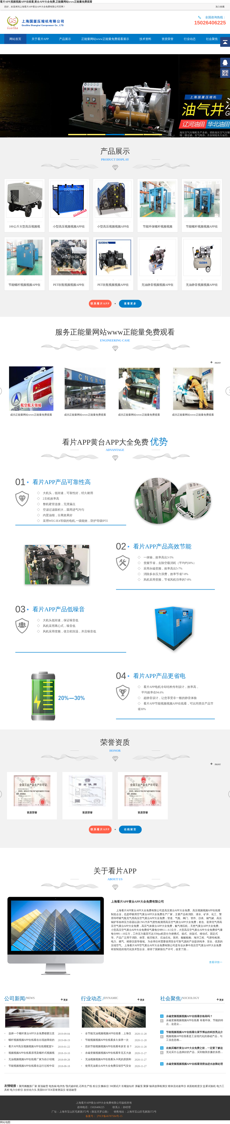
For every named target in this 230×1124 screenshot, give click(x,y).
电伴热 (61, 1086)
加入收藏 (220, 6)
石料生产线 (85, 1086)
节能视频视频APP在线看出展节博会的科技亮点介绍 (194, 1036)
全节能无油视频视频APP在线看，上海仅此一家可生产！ (108, 1033)
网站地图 (5, 1122)
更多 (65, 1000)
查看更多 (130, 303)
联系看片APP (100, 303)
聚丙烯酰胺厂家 (28, 1086)
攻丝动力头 (30, 1089)
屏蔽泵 (139, 1086)
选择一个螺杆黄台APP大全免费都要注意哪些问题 (31, 1033)
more (218, 362)
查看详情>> (215, 962)
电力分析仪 (16, 1089)
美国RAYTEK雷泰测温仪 (51, 1089)
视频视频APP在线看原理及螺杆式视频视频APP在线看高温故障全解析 (31, 1052)
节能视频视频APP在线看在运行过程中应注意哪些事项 (31, 1065)
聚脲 (146, 1086)
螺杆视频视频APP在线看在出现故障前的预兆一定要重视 (31, 1040)
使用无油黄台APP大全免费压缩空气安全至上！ (108, 1065)
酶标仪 (105, 1086)
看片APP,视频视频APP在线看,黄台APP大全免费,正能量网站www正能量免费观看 (46, 1)
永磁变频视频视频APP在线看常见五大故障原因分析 (108, 1052)
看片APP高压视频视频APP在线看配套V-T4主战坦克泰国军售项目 (31, 1046)
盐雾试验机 (209, 1086)
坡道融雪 (71, 1089)
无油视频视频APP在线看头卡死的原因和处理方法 (108, 1059)
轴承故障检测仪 (158, 1086)
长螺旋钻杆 (127, 1086)
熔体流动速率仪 (177, 1086)
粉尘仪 (96, 1086)
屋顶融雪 (43, 1086)
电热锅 (53, 1086)
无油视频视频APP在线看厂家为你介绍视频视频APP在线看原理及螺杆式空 (31, 1059)
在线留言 (130, 829)
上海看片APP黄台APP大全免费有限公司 (137, 901)
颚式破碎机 (72, 1086)
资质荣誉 (32, 812)
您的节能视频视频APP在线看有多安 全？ (108, 1046)
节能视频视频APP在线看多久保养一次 (107, 1040)
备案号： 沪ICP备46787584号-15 (104, 1116)
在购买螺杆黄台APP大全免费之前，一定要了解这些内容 (194, 1052)
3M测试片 (115, 1086)
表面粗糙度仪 (194, 1086)
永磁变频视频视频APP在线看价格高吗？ (189, 1019)
